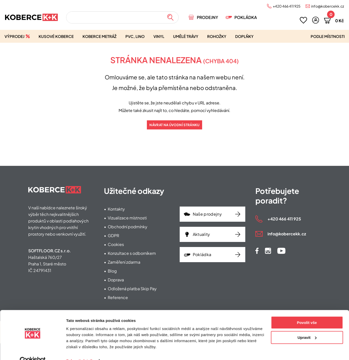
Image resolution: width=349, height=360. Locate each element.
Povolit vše (307, 312)
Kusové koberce (56, 36)
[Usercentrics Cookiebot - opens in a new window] (33, 350)
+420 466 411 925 (287, 6)
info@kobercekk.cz (327, 6)
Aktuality (201, 234)
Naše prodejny (207, 214)
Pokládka (245, 17)
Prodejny (207, 17)
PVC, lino (135, 36)
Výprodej (14, 36)
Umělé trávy (185, 36)
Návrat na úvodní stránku (174, 125)
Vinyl (158, 36)
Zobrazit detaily (80, 350)
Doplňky (244, 36)
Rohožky (216, 36)
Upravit (307, 327)
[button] (315, 20)
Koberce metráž (100, 36)
